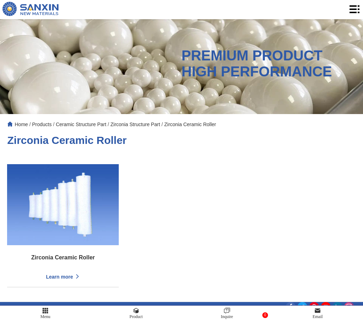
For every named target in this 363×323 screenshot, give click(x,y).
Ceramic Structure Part (81, 124)
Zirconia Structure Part (135, 124)
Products (42, 124)
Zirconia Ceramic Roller (190, 124)
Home (21, 124)
